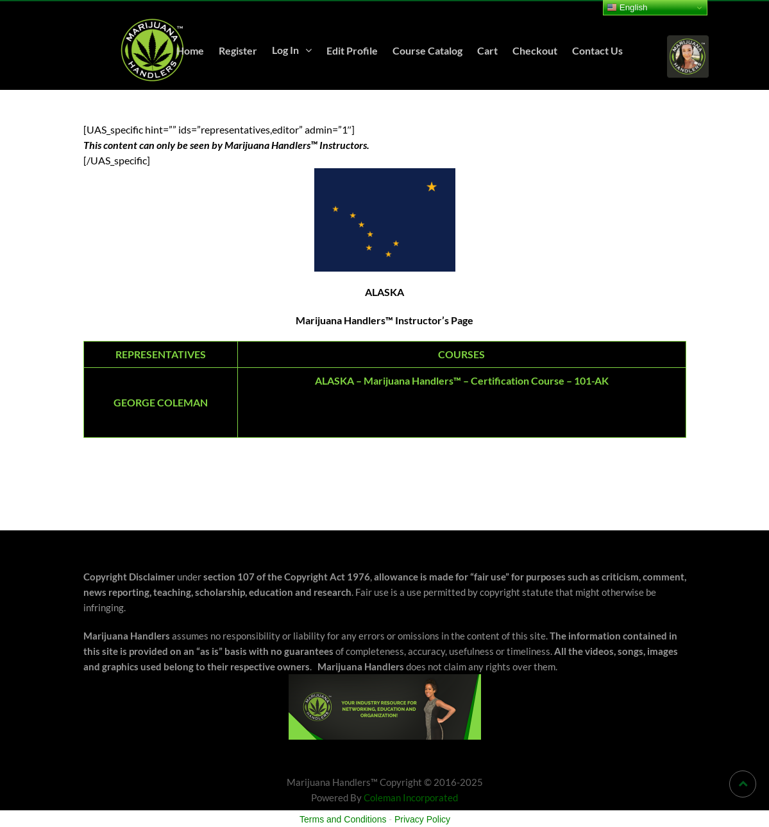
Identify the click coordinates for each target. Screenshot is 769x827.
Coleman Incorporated (411, 797)
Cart (487, 50)
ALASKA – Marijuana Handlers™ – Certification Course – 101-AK (462, 380)
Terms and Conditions (343, 819)
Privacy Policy (422, 819)
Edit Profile (352, 50)
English (627, 8)
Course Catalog (427, 50)
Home (190, 50)
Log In (285, 50)
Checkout (534, 50)
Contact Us (597, 50)
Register (238, 50)
